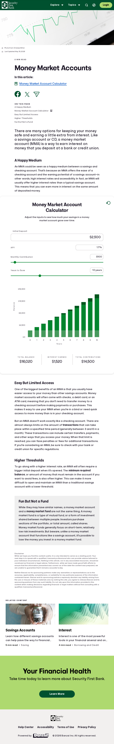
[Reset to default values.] (108, 203)
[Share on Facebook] (18, 94)
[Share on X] (27, 94)
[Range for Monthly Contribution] (57, 262)
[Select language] (94, 5)
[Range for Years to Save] (57, 275)
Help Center (26, 727)
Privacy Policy (87, 727)
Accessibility (45, 727)
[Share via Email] (36, 94)
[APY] (89, 247)
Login (106, 5)
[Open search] (86, 5)
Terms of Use (65, 727)
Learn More (57, 694)
